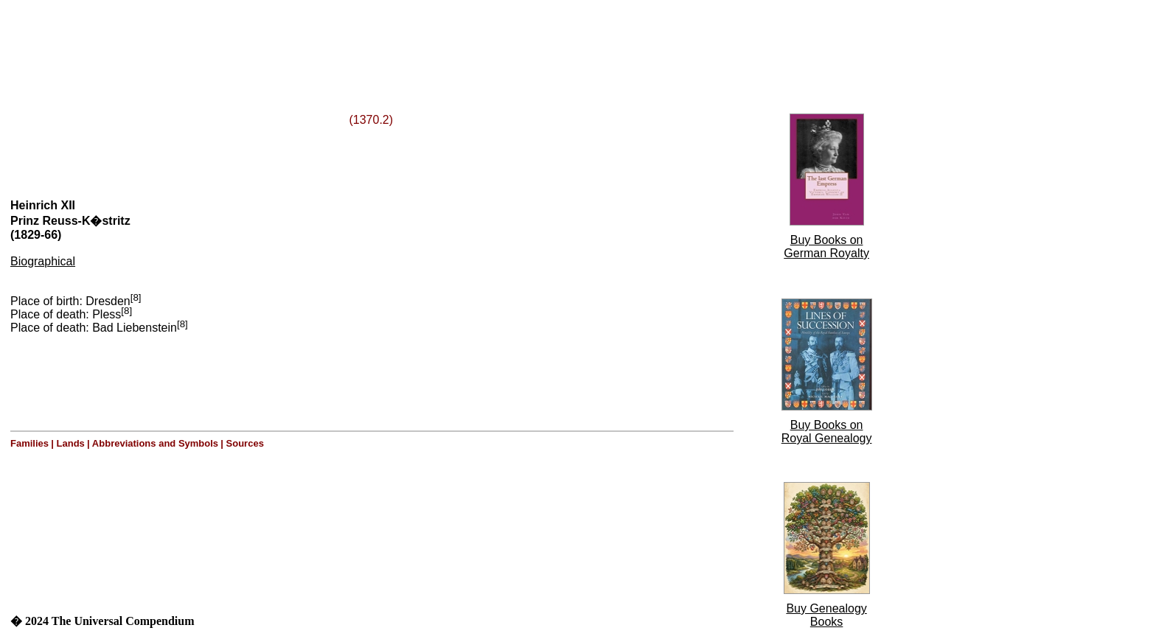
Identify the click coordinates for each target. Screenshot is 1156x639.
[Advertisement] (190, 39)
